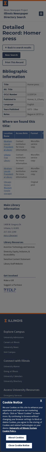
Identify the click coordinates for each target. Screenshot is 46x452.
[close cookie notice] (41, 400)
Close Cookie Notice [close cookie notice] (19, 445)
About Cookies (16, 437)
